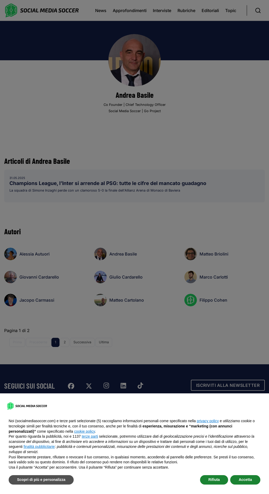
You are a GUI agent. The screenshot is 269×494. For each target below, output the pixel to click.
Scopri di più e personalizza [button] (41, 479)
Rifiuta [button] (214, 479)
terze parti (90, 436)
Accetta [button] (245, 479)
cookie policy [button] (84, 431)
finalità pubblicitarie (39, 446)
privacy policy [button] (208, 421)
